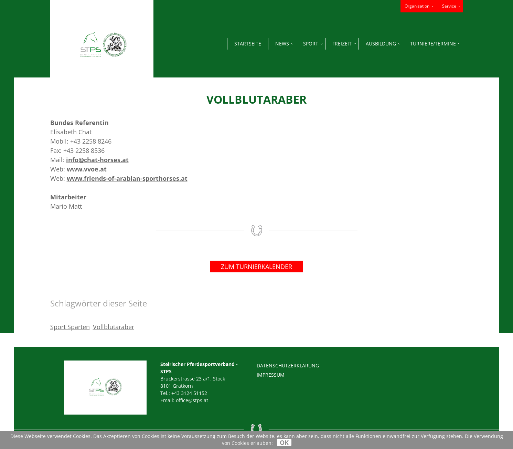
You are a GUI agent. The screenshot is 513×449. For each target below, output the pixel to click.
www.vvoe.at (87, 169)
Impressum (271, 375)
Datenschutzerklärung (288, 365)
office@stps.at (192, 400)
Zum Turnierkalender (256, 266)
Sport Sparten (70, 327)
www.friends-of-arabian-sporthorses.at (127, 178)
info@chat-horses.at (97, 160)
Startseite (247, 43)
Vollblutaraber (113, 327)
